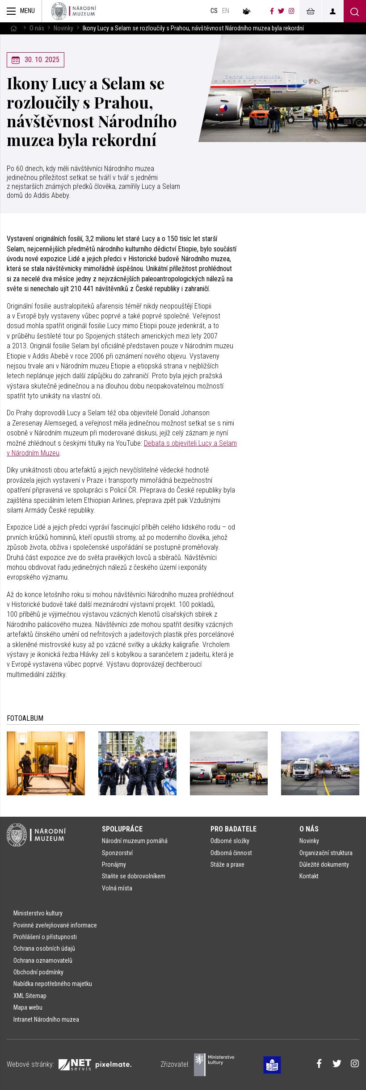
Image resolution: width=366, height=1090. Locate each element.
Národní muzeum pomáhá (135, 840)
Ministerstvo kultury (38, 913)
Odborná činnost (231, 852)
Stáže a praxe (227, 864)
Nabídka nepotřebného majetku (52, 983)
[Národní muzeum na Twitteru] (281, 11)
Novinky (63, 28)
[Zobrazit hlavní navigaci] (21, 11)
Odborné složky (229, 840)
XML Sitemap (29, 995)
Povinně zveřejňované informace (55, 925)
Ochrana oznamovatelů (42, 960)
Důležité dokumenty (324, 864)
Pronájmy (114, 864)
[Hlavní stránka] (13, 28)
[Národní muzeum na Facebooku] (272, 11)
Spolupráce (122, 829)
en (225, 11)
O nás (36, 28)
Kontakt (309, 876)
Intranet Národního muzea (46, 1019)
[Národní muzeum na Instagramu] (291, 11)
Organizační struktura (326, 852)
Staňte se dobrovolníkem (133, 876)
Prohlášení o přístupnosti (45, 936)
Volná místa (117, 888)
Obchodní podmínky (38, 972)
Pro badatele (233, 829)
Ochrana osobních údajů (44, 948)
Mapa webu (27, 1007)
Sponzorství (117, 852)
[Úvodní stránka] (73, 11)
